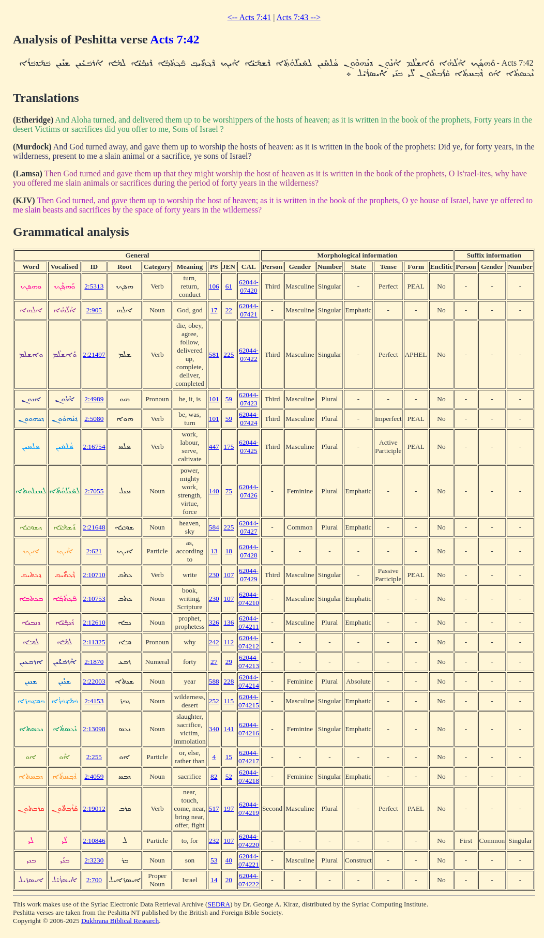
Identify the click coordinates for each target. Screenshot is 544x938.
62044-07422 (249, 354)
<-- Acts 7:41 (249, 17)
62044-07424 (249, 419)
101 (214, 399)
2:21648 (94, 527)
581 (214, 354)
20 (228, 880)
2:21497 (94, 354)
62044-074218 (248, 776)
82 (213, 776)
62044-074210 (248, 599)
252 (214, 701)
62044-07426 (249, 491)
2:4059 (93, 776)
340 (214, 729)
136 (228, 622)
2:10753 (94, 598)
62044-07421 (249, 310)
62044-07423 (249, 399)
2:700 (94, 880)
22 (228, 310)
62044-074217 (248, 757)
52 (228, 776)
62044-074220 (248, 841)
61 (228, 286)
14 (213, 880)
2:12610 (94, 622)
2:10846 (94, 840)
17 (213, 310)
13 (213, 551)
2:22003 (94, 681)
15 (228, 757)
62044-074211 (248, 622)
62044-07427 (249, 527)
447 (214, 446)
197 (228, 808)
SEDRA (218, 904)
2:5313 (93, 286)
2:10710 (94, 575)
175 (228, 446)
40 (228, 860)
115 (229, 701)
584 (214, 527)
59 (228, 399)
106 (214, 286)
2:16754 (94, 446)
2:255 (94, 757)
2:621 (94, 551)
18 (228, 551)
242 (214, 642)
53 (213, 860)
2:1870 (93, 661)
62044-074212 (248, 642)
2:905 (94, 310)
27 (213, 661)
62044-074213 (248, 662)
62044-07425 (249, 446)
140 (214, 491)
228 (228, 681)
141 (228, 729)
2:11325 (94, 642)
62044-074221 (248, 860)
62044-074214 (248, 681)
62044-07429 (249, 575)
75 (228, 491)
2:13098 (94, 729)
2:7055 (93, 491)
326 (214, 622)
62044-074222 (248, 880)
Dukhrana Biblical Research (120, 921)
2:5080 (93, 418)
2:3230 (93, 860)
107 (228, 575)
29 (228, 661)
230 (214, 575)
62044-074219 (248, 808)
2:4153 (93, 701)
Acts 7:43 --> (299, 17)
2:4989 (93, 399)
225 (228, 354)
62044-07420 (249, 286)
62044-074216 (248, 729)
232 (214, 840)
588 (214, 681)
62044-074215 (248, 701)
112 (229, 642)
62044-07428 (249, 551)
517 (214, 808)
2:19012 (94, 808)
